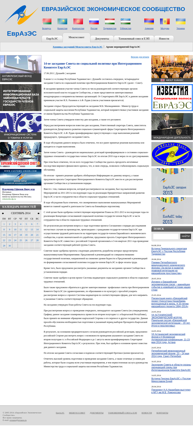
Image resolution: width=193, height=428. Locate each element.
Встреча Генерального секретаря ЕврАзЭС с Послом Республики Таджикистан (169, 251)
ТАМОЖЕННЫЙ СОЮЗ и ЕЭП (122, 413)
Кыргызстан (78, 28)
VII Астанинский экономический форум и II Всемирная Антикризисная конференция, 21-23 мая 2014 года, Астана (170, 338)
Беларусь (46, 28)
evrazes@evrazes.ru (18, 420)
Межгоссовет (76, 37)
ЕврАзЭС (52, 38)
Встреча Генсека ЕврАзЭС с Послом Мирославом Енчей (171, 380)
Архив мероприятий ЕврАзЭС (123, 46)
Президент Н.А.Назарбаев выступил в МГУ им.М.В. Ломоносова (170, 391)
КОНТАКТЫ (162, 413)
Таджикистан (109, 28)
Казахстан (62, 28)
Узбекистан (125, 28)
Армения (149, 28)
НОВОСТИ (147, 413)
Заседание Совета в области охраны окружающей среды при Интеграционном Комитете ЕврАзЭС (171, 367)
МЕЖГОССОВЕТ (77, 413)
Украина (181, 28)
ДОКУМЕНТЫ (96, 413)
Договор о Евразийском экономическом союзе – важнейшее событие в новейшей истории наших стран (170, 285)
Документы (102, 38)
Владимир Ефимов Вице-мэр (15, 194)
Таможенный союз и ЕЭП (133, 38)
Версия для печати (140, 57)
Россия (94, 28)
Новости (164, 38)
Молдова (164, 28)
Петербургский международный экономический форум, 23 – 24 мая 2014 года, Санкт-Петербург (170, 353)
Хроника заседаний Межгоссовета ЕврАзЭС (78, 46)
